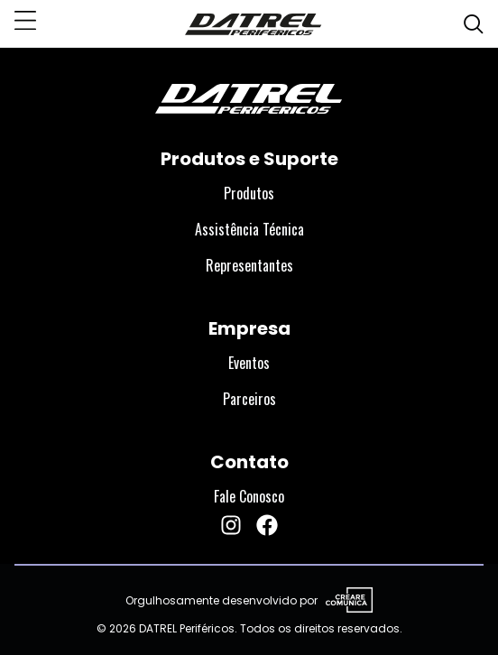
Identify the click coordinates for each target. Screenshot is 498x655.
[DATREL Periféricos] (253, 23)
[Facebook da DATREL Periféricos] (267, 525)
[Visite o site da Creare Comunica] (346, 600)
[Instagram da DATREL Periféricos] (231, 525)
